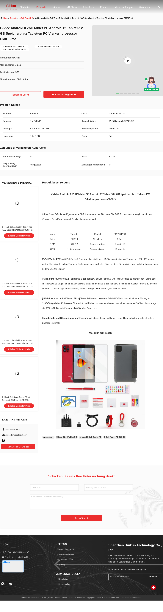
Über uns (88, 7)
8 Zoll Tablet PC (26, 18)
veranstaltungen (124, 7)
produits (13, 18)
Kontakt (104, 7)
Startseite (25, 7)
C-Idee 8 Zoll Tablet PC (66, 437)
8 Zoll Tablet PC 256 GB (114, 437)
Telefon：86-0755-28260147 (15, 552)
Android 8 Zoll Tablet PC (90, 437)
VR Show (72, 7)
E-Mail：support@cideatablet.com (18, 557)
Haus (5, 18)
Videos (56, 7)
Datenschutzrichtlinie (30, 598)
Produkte (41, 7)
